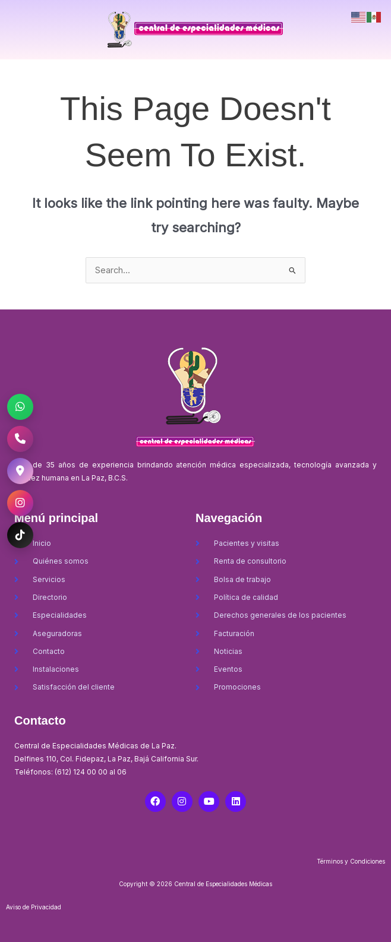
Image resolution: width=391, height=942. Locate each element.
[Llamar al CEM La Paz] (20, 439)
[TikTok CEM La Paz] (20, 535)
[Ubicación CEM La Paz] (20, 471)
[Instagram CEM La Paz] (20, 503)
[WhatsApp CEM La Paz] (20, 407)
